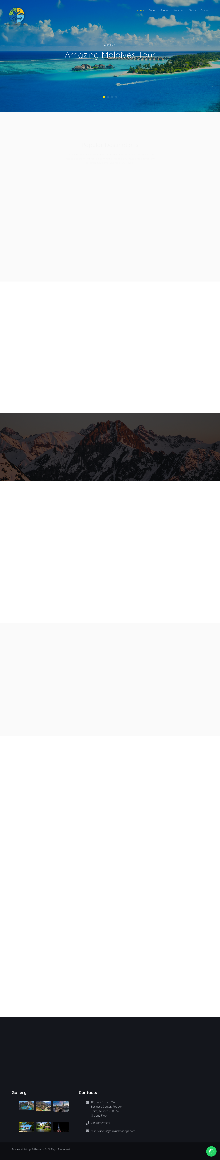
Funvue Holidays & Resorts (28, 1149)
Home (140, 10)
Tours (152, 10)
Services (178, 10)
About (192, 10)
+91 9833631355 (100, 1123)
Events (164, 10)
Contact (205, 10)
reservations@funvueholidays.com (113, 1131)
